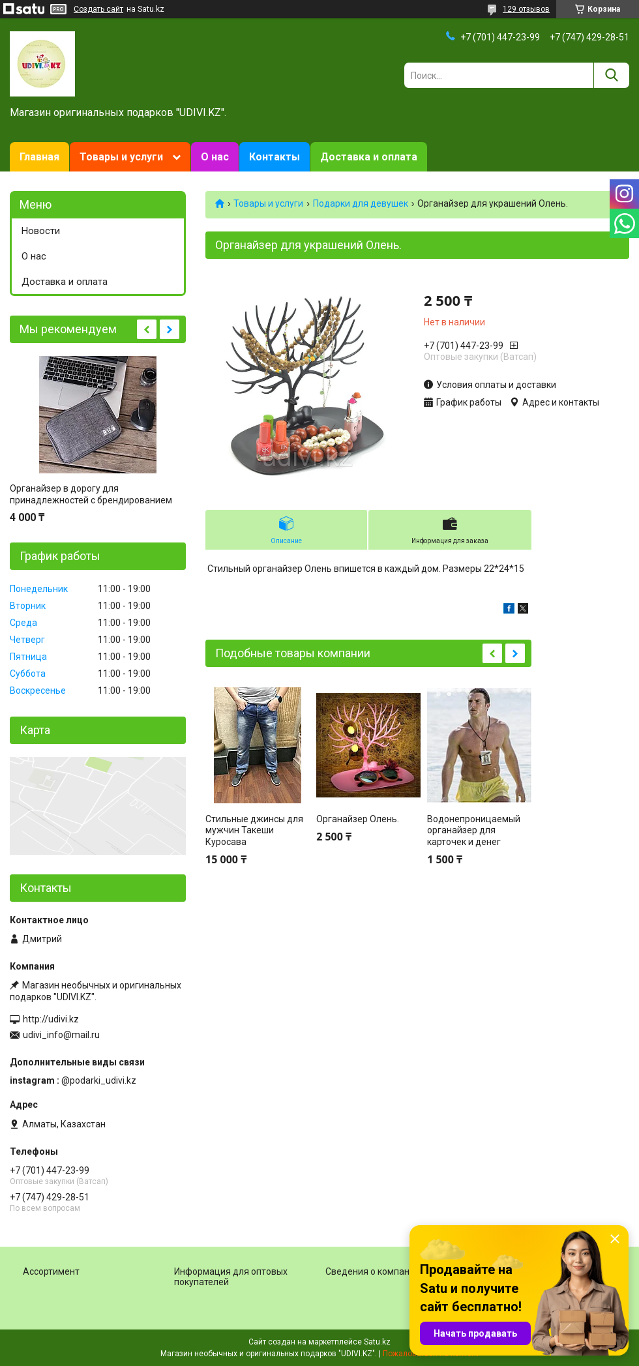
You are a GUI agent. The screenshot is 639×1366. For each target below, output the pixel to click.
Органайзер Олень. (357, 819)
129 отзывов (526, 9)
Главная (39, 157)
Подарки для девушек (360, 203)
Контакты (274, 157)
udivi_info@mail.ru (61, 1035)
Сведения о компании (372, 1271)
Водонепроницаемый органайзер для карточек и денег (473, 830)
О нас (215, 157)
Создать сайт (98, 9)
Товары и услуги (121, 157)
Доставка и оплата (368, 157)
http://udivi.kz (51, 1019)
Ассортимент (51, 1271)
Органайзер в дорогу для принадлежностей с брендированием (91, 494)
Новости (41, 231)
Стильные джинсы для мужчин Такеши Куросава (254, 830)
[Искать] (611, 75)
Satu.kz (377, 1341)
